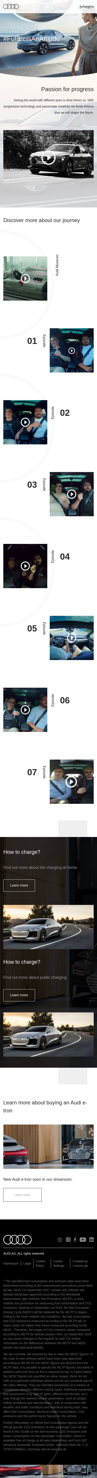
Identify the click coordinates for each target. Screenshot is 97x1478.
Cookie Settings (58, 1263)
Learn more (19, 885)
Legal (27, 1263)
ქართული (86, 6)
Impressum (10, 1263)
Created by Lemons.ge (80, 1263)
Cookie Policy (41, 1263)
